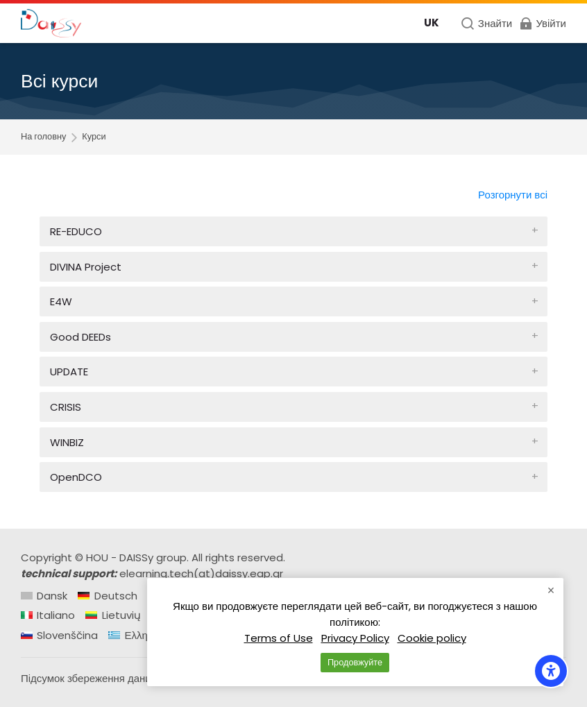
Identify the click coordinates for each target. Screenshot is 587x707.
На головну (43, 137)
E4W (61, 301)
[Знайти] (487, 23)
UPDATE (69, 371)
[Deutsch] (107, 596)
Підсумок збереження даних (88, 678)
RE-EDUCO (76, 231)
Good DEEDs (80, 337)
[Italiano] (48, 615)
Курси (93, 137)
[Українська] (431, 23)
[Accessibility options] (551, 671)
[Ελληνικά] (137, 635)
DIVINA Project (85, 266)
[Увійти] (542, 23)
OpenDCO (76, 477)
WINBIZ (67, 442)
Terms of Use (278, 638)
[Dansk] (44, 596)
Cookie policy (432, 638)
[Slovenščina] (59, 635)
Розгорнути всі (512, 194)
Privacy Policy (355, 638)
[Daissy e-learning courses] (51, 23)
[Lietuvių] (112, 615)
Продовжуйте (354, 662)
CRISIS (65, 407)
